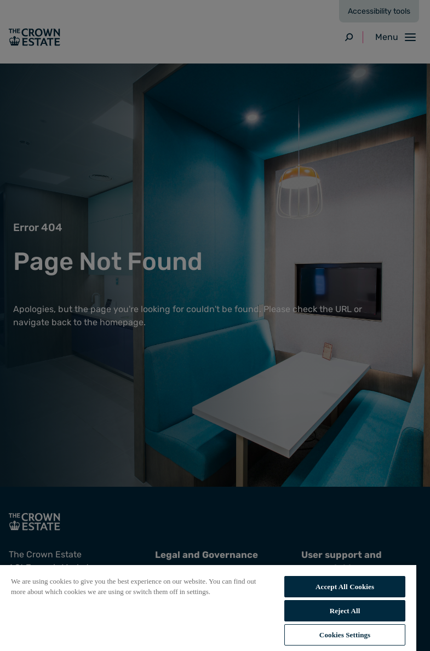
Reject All (345, 611)
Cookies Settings (344, 635)
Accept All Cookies (345, 587)
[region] (208, 607)
